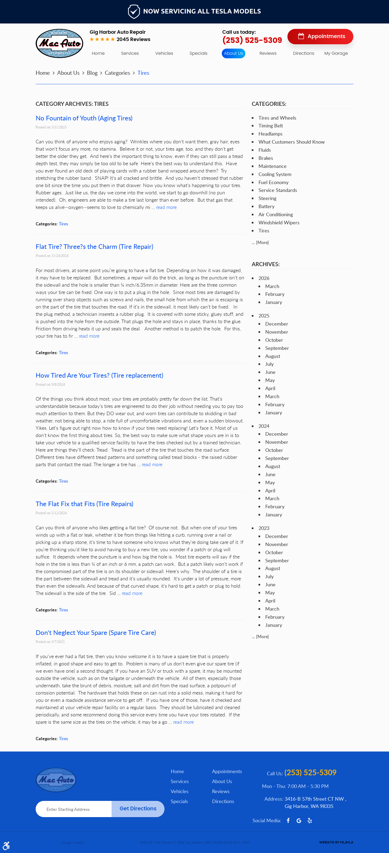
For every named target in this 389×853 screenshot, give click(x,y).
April (270, 388)
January (273, 302)
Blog (92, 72)
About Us (233, 53)
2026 (264, 278)
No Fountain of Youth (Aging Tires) (84, 117)
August (272, 356)
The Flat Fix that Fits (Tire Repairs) (84, 503)
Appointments (326, 36)
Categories (117, 72)
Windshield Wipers (279, 222)
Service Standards (278, 190)
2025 (264, 315)
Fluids (265, 150)
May (270, 380)
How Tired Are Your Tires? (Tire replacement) (99, 375)
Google (298, 820)
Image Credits (73, 842)
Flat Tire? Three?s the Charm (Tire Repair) (94, 246)
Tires (143, 72)
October (274, 340)
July (269, 364)
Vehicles (164, 53)
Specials (198, 53)
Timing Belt (271, 125)
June (270, 372)
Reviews (268, 53)
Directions (303, 53)
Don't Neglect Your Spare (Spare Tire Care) (96, 632)
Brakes (266, 158)
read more (166, 207)
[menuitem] (98, 53)
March (272, 286)
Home (98, 53)
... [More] (260, 242)
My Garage (336, 53)
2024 (264, 426)
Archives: (266, 264)
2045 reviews (133, 39)
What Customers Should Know (292, 141)
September (277, 348)
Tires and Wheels (277, 117)
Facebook (288, 820)
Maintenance (273, 166)
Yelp (309, 820)
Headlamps (271, 133)
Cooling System (275, 174)
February (274, 294)
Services (130, 53)
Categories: (269, 103)
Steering (267, 198)
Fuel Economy (274, 182)
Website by (336, 842)
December (276, 323)
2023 (264, 528)
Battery (266, 206)
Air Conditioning (276, 214)
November (276, 332)
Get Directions (138, 808)
